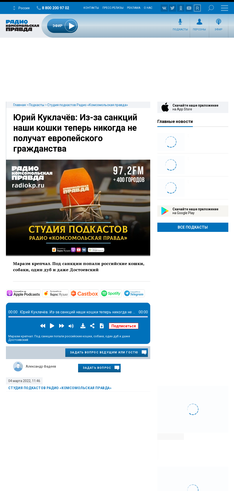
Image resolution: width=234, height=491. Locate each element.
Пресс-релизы (113, 7)
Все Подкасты (193, 227)
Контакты (91, 7)
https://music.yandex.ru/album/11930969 (68, 293)
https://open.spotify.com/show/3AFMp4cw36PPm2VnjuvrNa (121, 293)
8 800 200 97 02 (55, 8)
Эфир (218, 29)
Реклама (133, 7)
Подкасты (180, 29)
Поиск (211, 8)
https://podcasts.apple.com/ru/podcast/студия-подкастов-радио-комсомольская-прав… (40, 293)
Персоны (199, 29)
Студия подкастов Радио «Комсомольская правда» (87, 105)
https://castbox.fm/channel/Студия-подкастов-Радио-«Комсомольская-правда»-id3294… (98, 293)
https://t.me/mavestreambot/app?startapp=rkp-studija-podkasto (144, 293)
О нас (148, 7)
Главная (19, 105)
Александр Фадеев (41, 366)
